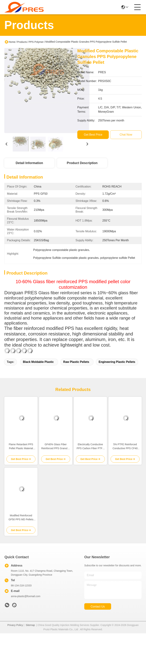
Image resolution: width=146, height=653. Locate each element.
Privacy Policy (15, 625)
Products (22, 41)
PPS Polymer (36, 41)
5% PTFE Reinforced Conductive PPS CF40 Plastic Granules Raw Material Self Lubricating (125, 446)
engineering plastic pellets (117, 361)
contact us (98, 606)
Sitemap (30, 625)
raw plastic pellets (76, 361)
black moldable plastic (38, 361)
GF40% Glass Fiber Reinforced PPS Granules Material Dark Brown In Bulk (55, 446)
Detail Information (29, 163)
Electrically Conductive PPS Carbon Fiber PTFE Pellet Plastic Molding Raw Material (90, 446)
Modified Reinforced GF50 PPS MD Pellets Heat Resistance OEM (21, 517)
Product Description (82, 163)
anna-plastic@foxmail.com (25, 596)
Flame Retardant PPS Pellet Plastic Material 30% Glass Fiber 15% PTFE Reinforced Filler (21, 446)
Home (12, 41)
